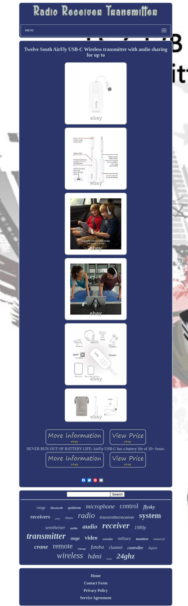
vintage (82, 548)
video (91, 538)
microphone (100, 506)
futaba (97, 547)
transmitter (46, 536)
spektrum (74, 508)
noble (74, 528)
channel (115, 547)
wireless (70, 555)
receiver (115, 525)
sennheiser (55, 527)
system (150, 515)
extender (108, 539)
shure (69, 518)
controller (135, 548)
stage (75, 538)
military (124, 538)
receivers (40, 517)
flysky (149, 507)
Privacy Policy (96, 590)
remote (63, 546)
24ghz (125, 556)
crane (41, 546)
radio (86, 515)
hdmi (95, 556)
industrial (159, 539)
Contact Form (95, 583)
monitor (142, 539)
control (129, 506)
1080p (140, 527)
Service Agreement (95, 598)
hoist (109, 558)
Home (96, 576)
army (57, 518)
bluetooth (56, 508)
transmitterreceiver (117, 517)
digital (152, 548)
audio (89, 526)
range (41, 507)
